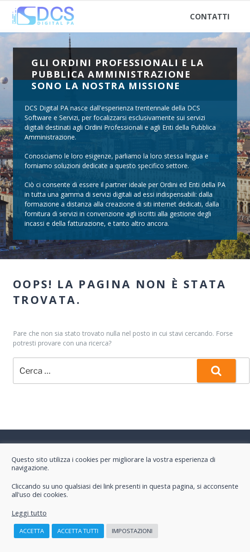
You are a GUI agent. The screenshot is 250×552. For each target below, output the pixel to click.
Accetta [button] (31, 531)
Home (31, 17)
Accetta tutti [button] (77, 531)
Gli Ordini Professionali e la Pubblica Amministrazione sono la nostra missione (117, 74)
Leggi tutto (29, 512)
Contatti (210, 17)
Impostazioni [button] (132, 531)
